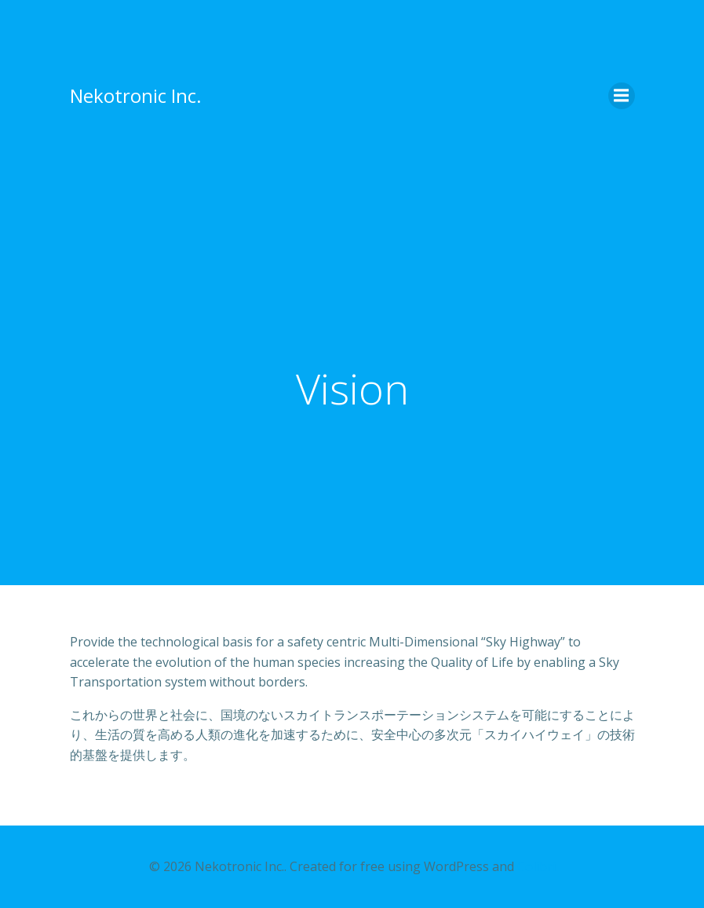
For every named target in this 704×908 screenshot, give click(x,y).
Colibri (536, 866)
